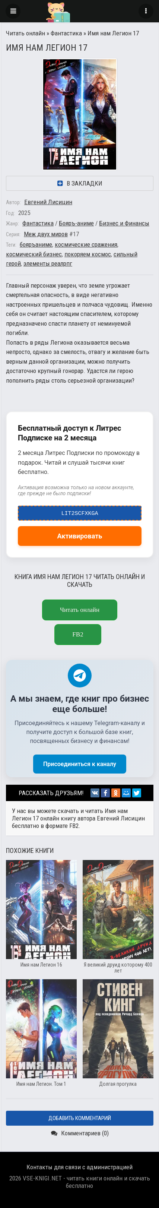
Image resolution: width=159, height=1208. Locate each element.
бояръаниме (36, 244)
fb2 (77, 634)
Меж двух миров (46, 234)
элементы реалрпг (47, 263)
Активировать (79, 536)
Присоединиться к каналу (79, 764)
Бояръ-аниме (76, 223)
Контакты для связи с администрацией (79, 1167)
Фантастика (66, 33)
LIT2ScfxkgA (80, 512)
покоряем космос (87, 254)
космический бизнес (34, 254)
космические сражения (86, 244)
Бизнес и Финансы (124, 223)
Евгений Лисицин (48, 202)
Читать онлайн (25, 33)
